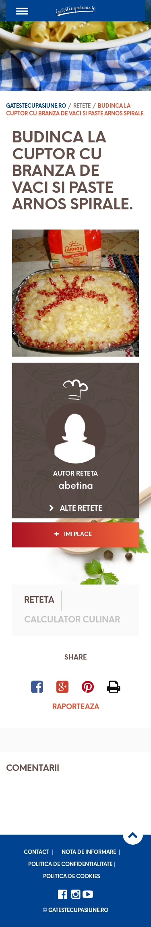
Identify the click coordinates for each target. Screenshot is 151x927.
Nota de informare (89, 852)
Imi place (75, 534)
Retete (82, 106)
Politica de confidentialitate (70, 864)
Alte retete (75, 508)
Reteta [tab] (39, 600)
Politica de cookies (71, 876)
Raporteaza (75, 707)
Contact (36, 852)
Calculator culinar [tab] (72, 620)
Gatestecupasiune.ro (36, 106)
